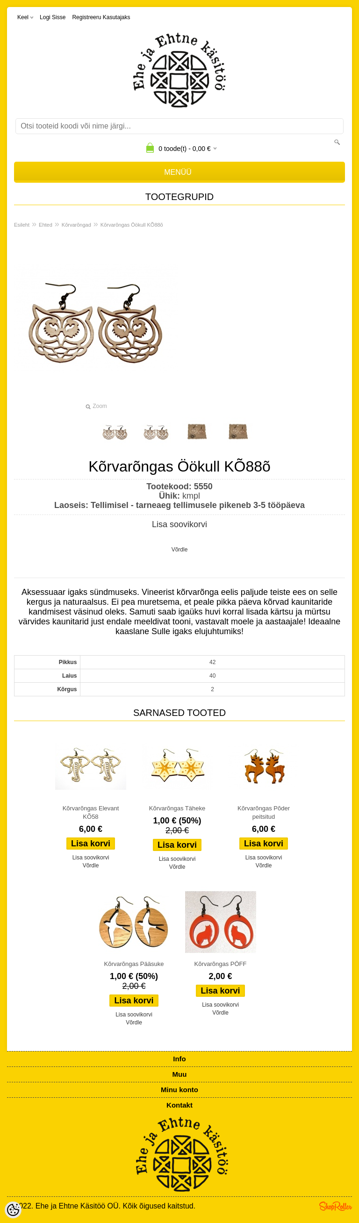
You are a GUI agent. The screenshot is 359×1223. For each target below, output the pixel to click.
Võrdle (180, 549)
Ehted (45, 225)
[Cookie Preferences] (13, 1210)
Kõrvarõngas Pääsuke (134, 963)
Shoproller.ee (335, 1206)
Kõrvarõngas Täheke (177, 808)
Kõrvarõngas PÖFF (220, 963)
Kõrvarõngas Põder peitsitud (263, 812)
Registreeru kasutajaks (101, 17)
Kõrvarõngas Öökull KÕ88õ (132, 225)
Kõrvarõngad (76, 225)
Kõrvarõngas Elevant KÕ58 (91, 812)
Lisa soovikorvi (179, 524)
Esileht (21, 225)
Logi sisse (52, 17)
